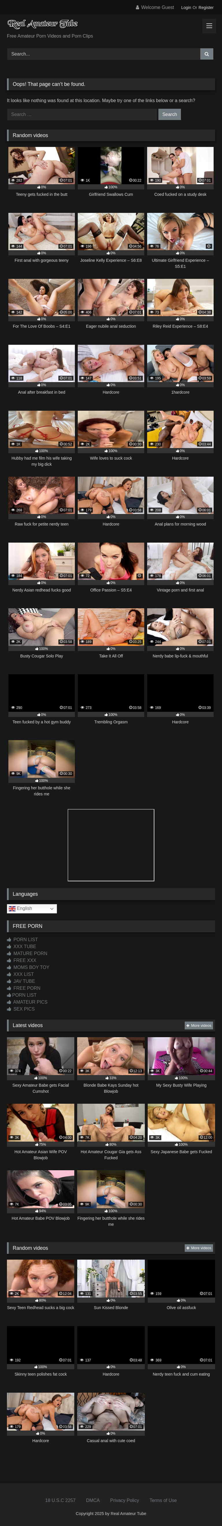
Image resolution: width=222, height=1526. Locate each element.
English (20, 908)
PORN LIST (22, 939)
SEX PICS (21, 1009)
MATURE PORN (27, 953)
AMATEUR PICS (27, 1002)
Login (186, 7)
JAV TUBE (21, 981)
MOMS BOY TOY (28, 967)
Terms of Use (163, 1500)
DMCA (93, 1500)
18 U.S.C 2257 (60, 1500)
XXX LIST (20, 974)
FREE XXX (21, 960)
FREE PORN (23, 988)
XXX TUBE (21, 946)
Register (206, 7)
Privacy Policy (124, 1500)
